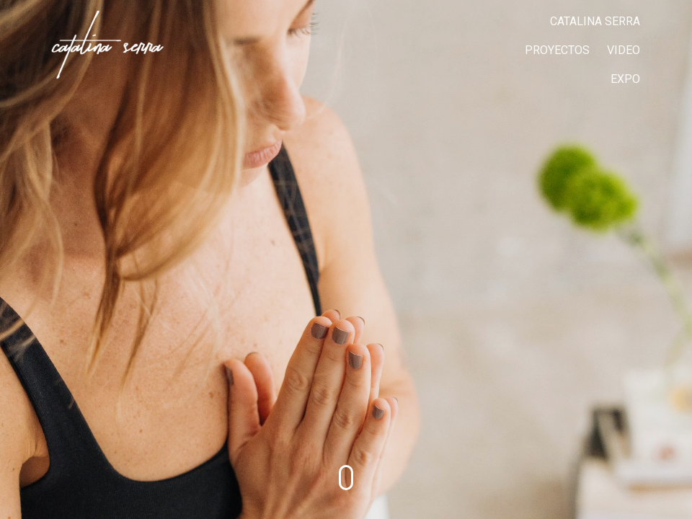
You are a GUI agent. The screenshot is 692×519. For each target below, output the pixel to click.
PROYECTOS (557, 50)
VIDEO (623, 50)
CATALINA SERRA (595, 21)
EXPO (625, 79)
